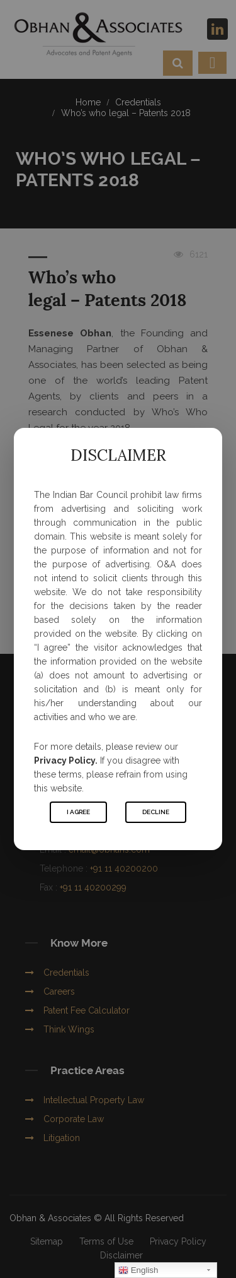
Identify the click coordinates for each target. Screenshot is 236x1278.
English (138, 1270)
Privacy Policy (64, 760)
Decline (155, 811)
